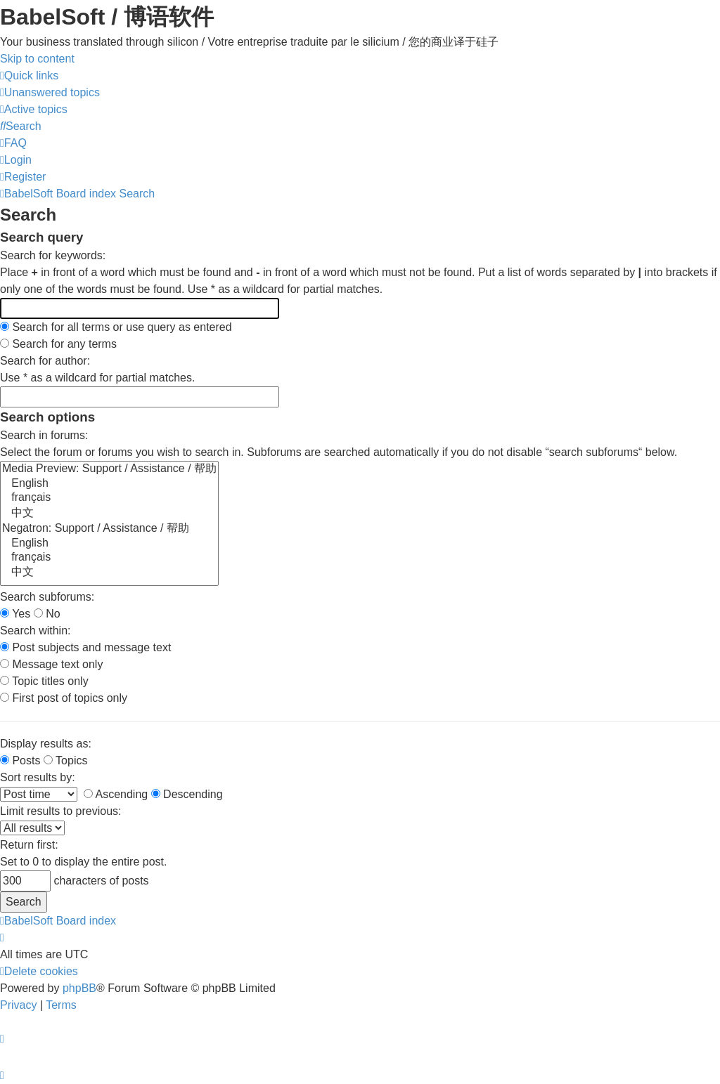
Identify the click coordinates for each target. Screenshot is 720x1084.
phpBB (79, 988)
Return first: (29, 845)
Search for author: (45, 361)
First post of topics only (63, 698)
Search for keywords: (52, 255)
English (109, 484)
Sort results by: (37, 777)
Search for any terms (58, 344)
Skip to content (37, 59)
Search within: (35, 630)
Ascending (116, 794)
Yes (15, 614)
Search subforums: (47, 597)
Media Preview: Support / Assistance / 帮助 (109, 469)
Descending (187, 794)
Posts (20, 760)
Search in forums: (44, 435)
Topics (66, 760)
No (47, 614)
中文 (109, 513)
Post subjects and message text (85, 647)
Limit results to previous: (61, 811)
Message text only (51, 664)
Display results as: (45, 744)
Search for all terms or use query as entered (116, 327)
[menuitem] (50, 92)
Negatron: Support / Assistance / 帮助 (109, 529)
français (109, 498)
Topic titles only (44, 681)
